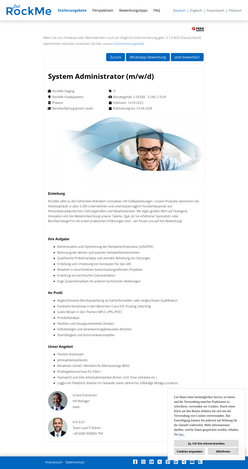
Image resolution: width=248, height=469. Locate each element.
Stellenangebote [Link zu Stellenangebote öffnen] (72, 10)
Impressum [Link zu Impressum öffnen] (54, 462)
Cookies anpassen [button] (189, 451)
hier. (181, 434)
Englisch (196, 10)
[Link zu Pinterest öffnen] (168, 461)
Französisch (215, 10)
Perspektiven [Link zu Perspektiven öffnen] (102, 10)
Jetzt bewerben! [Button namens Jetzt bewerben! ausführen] (187, 57)
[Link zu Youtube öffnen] (192, 461)
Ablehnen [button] (223, 451)
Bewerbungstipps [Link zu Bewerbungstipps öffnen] (133, 10)
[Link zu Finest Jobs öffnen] (151, 461)
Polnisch (235, 10)
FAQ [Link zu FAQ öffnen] (156, 10)
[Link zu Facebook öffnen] (135, 461)
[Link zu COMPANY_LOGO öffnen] (29, 10)
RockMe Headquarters (65, 97)
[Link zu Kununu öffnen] (200, 461)
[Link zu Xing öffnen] (184, 461)
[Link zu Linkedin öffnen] (176, 461)
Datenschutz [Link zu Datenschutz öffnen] (75, 462)
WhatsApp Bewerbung (148, 57)
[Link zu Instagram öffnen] (143, 461)
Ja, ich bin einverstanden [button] (206, 443)
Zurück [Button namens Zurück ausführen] (115, 57)
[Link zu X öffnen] (160, 461)
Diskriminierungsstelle (129, 44)
